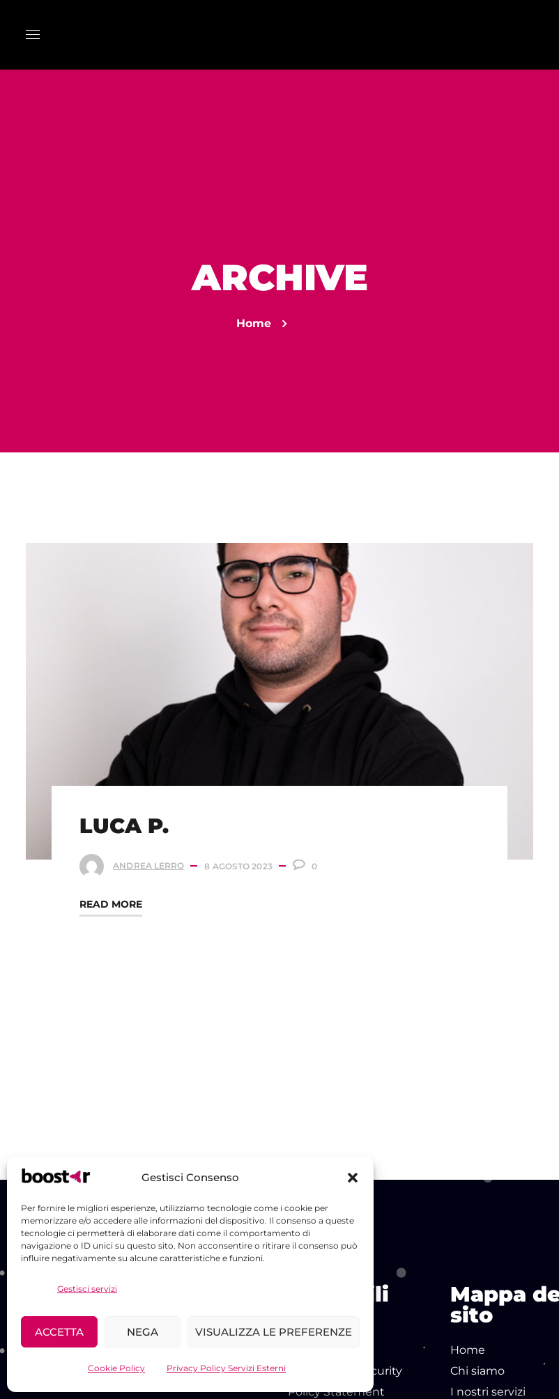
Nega (142, 1331)
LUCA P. (126, 824)
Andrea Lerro (150, 863)
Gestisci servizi (87, 1288)
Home (253, 323)
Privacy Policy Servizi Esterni (226, 1368)
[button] (353, 1178)
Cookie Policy (116, 1368)
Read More (113, 902)
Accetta (59, 1331)
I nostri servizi (488, 1391)
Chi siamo (477, 1370)
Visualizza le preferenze (273, 1331)
